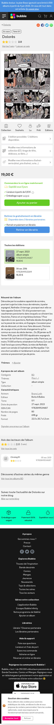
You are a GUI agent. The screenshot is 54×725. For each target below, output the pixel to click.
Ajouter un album (27, 615)
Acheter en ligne (27, 654)
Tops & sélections (27, 585)
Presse (27, 542)
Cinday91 (15, 457)
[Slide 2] (15, 118)
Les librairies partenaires (27, 631)
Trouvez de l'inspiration (27, 563)
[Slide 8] (43, 118)
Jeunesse (27, 578)
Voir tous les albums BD (12, 478)
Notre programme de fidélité (27, 612)
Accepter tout (11, 718)
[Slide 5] (29, 118)
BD (33, 375)
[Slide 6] (34, 118)
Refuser (27, 718)
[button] (5, 86)
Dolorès (7, 25)
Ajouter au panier (27, 202)
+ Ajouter (16, 362)
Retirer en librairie (27, 229)
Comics (27, 571)
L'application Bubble (27, 604)
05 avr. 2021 (46, 457)
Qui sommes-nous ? (27, 539)
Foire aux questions (27, 643)
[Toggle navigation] (4, 16)
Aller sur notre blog (10, 498)
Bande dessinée (27, 567)
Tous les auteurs (27, 593)
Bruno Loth (37, 393)
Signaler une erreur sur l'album (15, 426)
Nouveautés (27, 582)
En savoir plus (32, 9)
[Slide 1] (11, 118)
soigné (26, 195)
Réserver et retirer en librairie (27, 658)
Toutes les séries (27, 589)
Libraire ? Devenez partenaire (27, 628)
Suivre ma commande (27, 650)
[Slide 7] (38, 118)
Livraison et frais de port (27, 647)
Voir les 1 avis (8, 46)
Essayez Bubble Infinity (27, 608)
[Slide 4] (25, 118)
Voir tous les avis (9, 448)
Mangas (27, 574)
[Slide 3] (20, 118)
